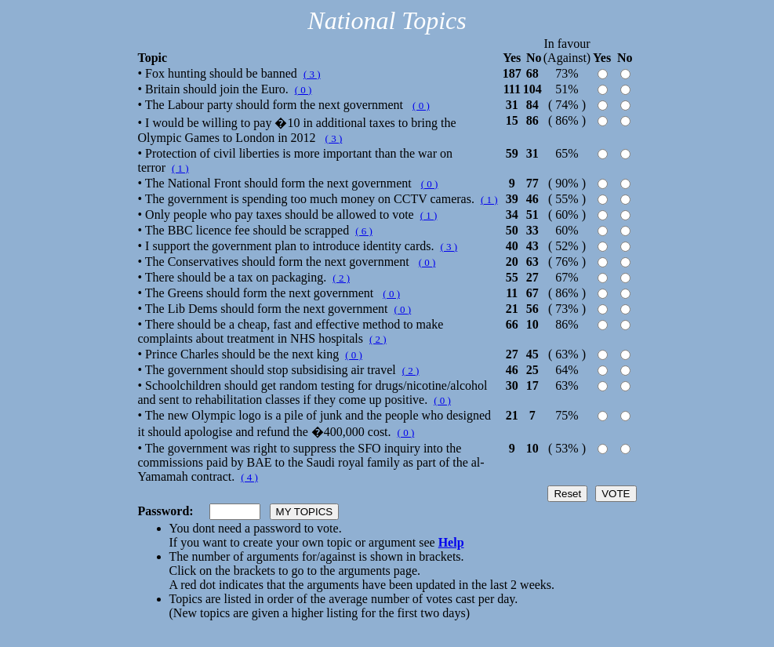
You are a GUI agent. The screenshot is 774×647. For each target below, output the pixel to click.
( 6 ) (363, 231)
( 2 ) (341, 278)
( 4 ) (249, 477)
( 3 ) (312, 74)
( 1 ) (180, 168)
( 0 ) (303, 90)
